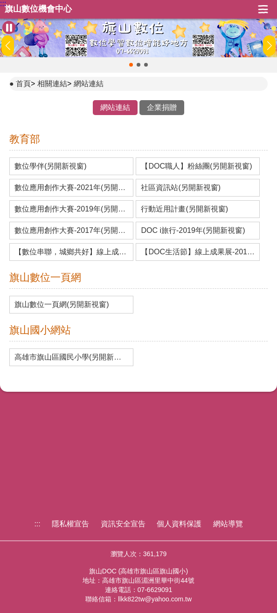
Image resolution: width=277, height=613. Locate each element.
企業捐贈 (162, 107)
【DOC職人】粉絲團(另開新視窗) (196, 166)
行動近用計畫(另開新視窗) (184, 209)
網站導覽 (228, 524)
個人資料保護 (179, 524)
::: (3, 3)
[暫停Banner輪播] (8, 27)
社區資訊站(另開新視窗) (181, 187)
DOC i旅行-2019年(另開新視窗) (193, 230)
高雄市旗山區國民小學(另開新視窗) (71, 357)
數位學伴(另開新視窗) (50, 166)
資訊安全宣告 (123, 524)
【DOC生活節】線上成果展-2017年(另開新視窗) (198, 252)
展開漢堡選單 (263, 9)
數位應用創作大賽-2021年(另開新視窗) (71, 187)
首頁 (23, 84)
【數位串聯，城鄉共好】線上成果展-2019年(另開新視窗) (71, 252)
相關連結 (52, 84)
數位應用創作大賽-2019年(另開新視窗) (71, 209)
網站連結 (89, 84)
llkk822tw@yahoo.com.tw (155, 599)
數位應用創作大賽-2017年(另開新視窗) (71, 230)
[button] (131, 65)
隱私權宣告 (70, 524)
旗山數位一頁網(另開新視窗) (61, 304)
